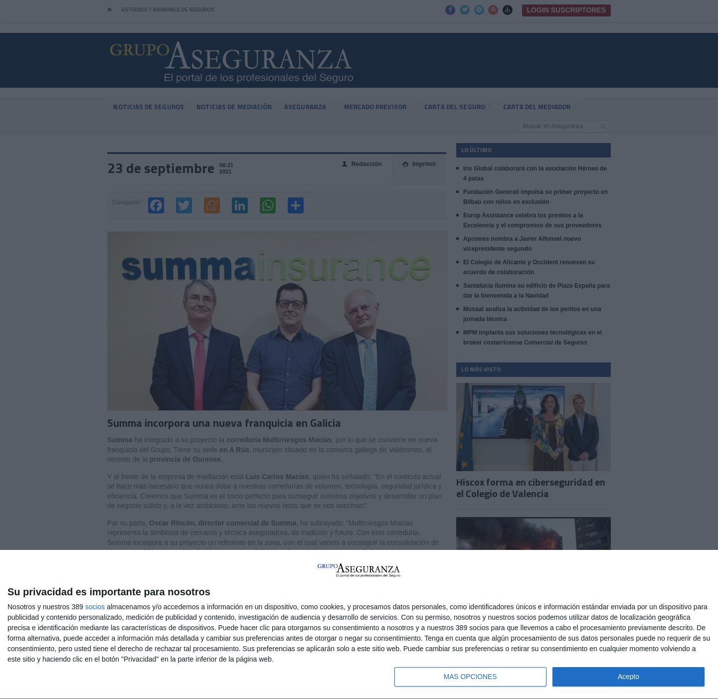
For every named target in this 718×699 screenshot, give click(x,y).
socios (95, 606)
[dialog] (359, 624)
